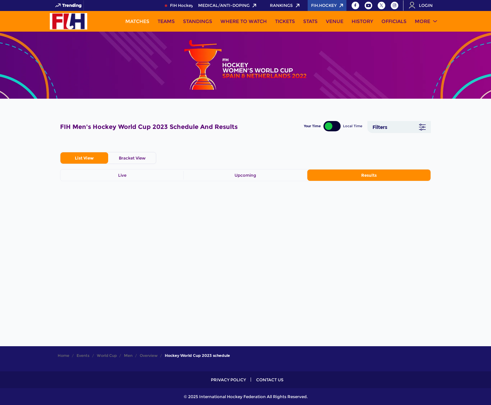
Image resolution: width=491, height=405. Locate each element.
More (422, 21)
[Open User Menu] (423, 5)
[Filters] (399, 127)
